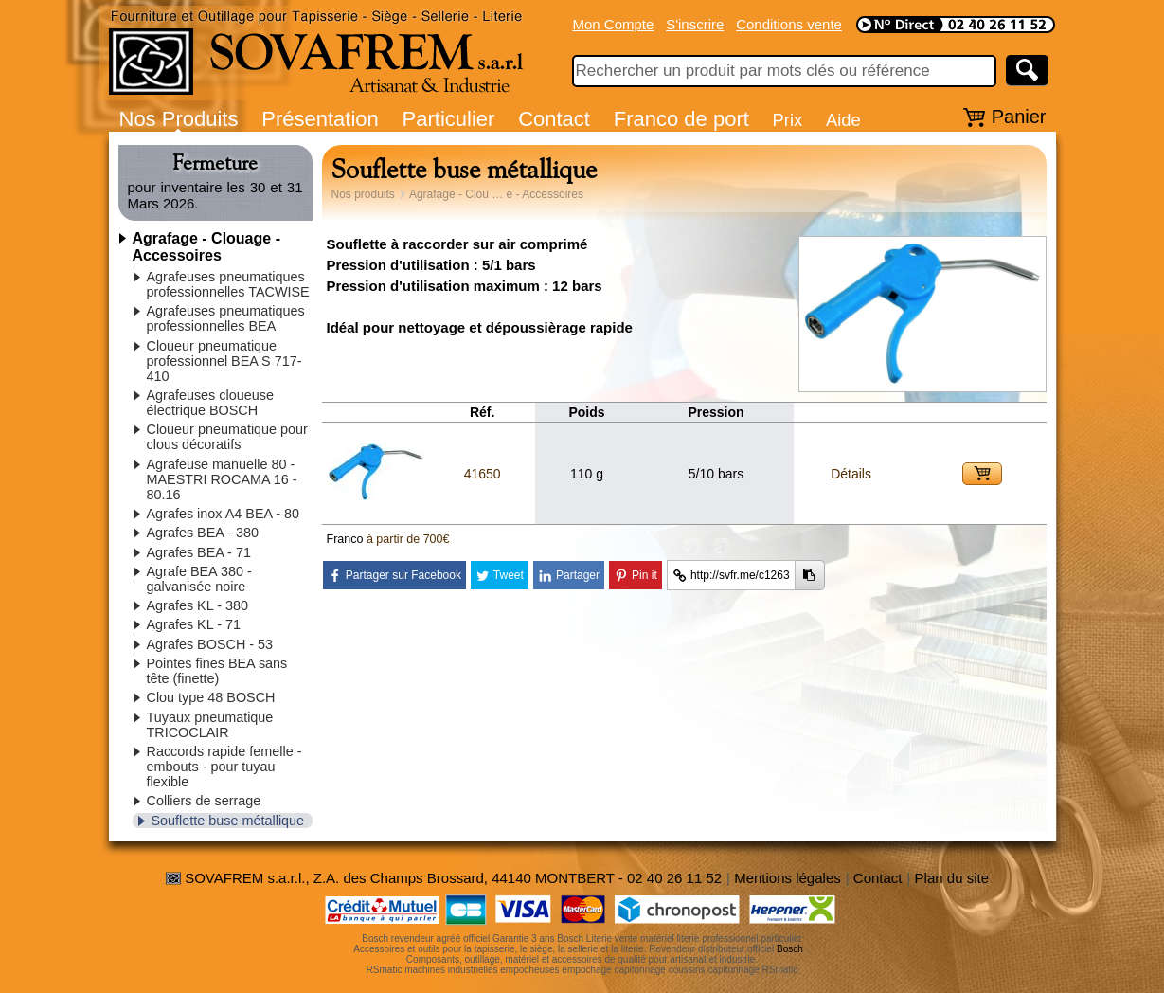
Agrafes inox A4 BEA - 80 (223, 513)
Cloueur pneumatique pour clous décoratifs (227, 437)
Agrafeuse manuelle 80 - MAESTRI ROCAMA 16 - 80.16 (222, 479)
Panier (1019, 116)
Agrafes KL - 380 (197, 605)
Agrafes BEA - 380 (203, 532)
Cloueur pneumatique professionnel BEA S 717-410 (224, 361)
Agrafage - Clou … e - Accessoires (496, 194)
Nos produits (363, 194)
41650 (482, 473)
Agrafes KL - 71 (194, 624)
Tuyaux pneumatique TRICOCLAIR (210, 725)
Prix (788, 120)
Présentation (320, 119)
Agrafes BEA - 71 (199, 552)
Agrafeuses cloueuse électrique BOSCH (210, 403)
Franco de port (681, 119)
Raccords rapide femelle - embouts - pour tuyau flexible (224, 766)
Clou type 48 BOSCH (211, 697)
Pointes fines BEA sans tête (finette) (217, 671)
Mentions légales (787, 878)
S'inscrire (695, 24)
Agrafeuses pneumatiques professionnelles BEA (226, 318)
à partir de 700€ (408, 539)
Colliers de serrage (204, 800)
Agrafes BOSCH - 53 (210, 644)
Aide (843, 120)
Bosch (790, 949)
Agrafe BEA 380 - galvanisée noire (199, 579)
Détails (851, 473)
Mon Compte (613, 24)
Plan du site (952, 878)
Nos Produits (179, 119)
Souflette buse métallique (228, 820)
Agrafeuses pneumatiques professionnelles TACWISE (228, 284)
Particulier (449, 119)
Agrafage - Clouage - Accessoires (206, 246)
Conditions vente (789, 24)
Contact (554, 119)
